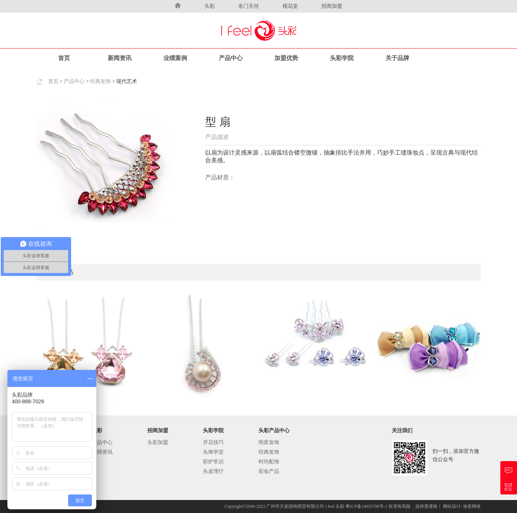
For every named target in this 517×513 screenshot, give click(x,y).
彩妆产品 (268, 471)
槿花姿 (290, 6)
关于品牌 (397, 58)
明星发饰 (268, 442)
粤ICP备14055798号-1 (367, 506)
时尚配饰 (268, 461)
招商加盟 (331, 6)
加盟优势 (286, 58)
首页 (64, 58)
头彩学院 (342, 58)
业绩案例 (175, 58)
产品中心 (231, 58)
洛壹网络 (472, 506)
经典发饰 (100, 81)
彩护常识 (213, 461)
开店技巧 (213, 442)
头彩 (209, 6)
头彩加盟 (157, 442)
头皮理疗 (213, 471)
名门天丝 (248, 6)
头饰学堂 (213, 452)
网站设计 (452, 506)
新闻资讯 (119, 58)
